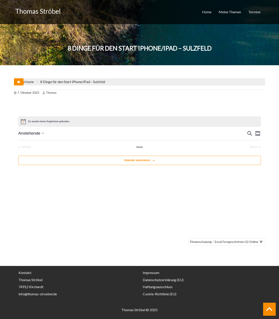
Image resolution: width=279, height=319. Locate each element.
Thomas (49, 92)
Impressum (151, 273)
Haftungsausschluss (158, 287)
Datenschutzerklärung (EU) (163, 280)
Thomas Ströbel (38, 11)
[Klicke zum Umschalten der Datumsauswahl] (31, 133)
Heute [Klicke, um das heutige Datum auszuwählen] (139, 147)
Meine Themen (230, 12)
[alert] (139, 121)
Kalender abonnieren (137, 160)
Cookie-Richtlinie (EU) (159, 294)
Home (206, 12)
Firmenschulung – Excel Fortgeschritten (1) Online (224, 242)
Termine (254, 12)
